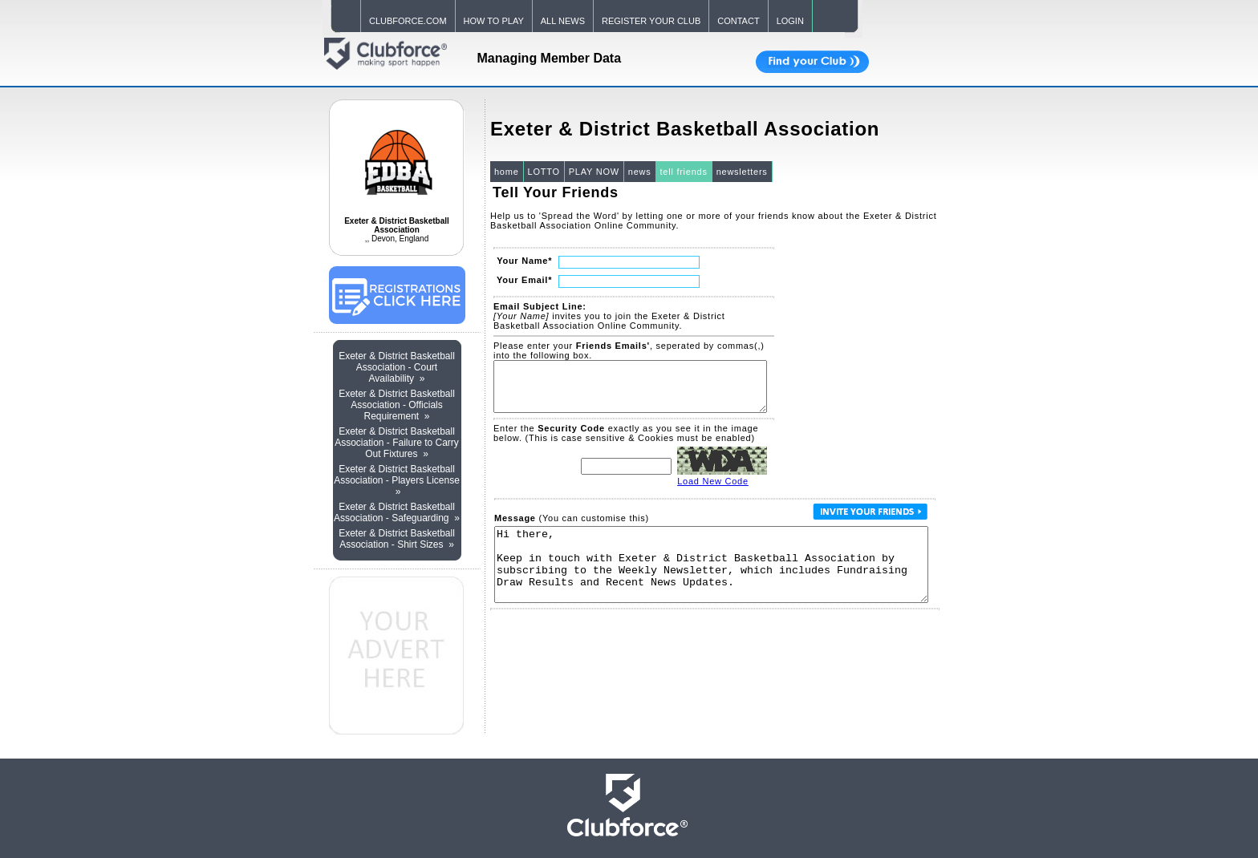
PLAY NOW (594, 171)
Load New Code (713, 491)
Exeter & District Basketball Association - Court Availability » (397, 367)
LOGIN (790, 21)
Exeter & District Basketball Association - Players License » (397, 480)
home (506, 171)
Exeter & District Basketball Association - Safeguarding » (397, 512)
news (639, 171)
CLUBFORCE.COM (408, 21)
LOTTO (544, 171)
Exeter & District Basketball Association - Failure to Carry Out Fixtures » (397, 442)
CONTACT (738, 21)
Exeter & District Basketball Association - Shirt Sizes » (397, 539)
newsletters (742, 171)
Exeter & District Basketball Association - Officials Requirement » (397, 405)
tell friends (684, 171)
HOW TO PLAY (494, 21)
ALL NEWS (563, 21)
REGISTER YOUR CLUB (651, 21)
